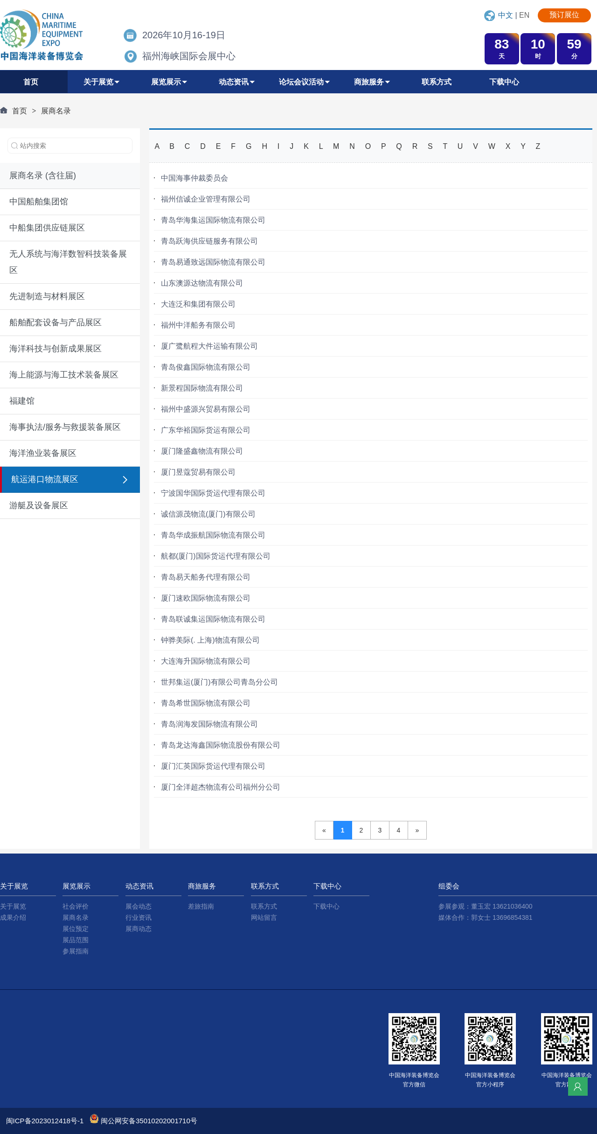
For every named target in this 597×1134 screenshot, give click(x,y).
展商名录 (56, 111)
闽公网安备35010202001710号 (149, 1121)
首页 (19, 111)
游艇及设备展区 (38, 505)
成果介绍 (13, 917)
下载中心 (326, 906)
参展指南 (75, 951)
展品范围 (75, 940)
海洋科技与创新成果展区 (55, 348)
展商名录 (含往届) (42, 175)
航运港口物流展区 (44, 479)
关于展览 (13, 906)
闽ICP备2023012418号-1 (45, 1121)
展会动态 (138, 906)
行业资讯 (138, 917)
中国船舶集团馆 (38, 201)
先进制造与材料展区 (47, 296)
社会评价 (75, 906)
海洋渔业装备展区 (42, 453)
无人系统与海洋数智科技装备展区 (68, 262)
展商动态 (138, 928)
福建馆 (22, 401)
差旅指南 (201, 906)
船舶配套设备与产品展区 (55, 322)
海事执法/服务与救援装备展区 (65, 427)
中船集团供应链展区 (47, 227)
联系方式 (264, 906)
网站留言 (264, 917)
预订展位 (564, 15)
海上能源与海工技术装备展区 (63, 374)
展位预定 (75, 928)
